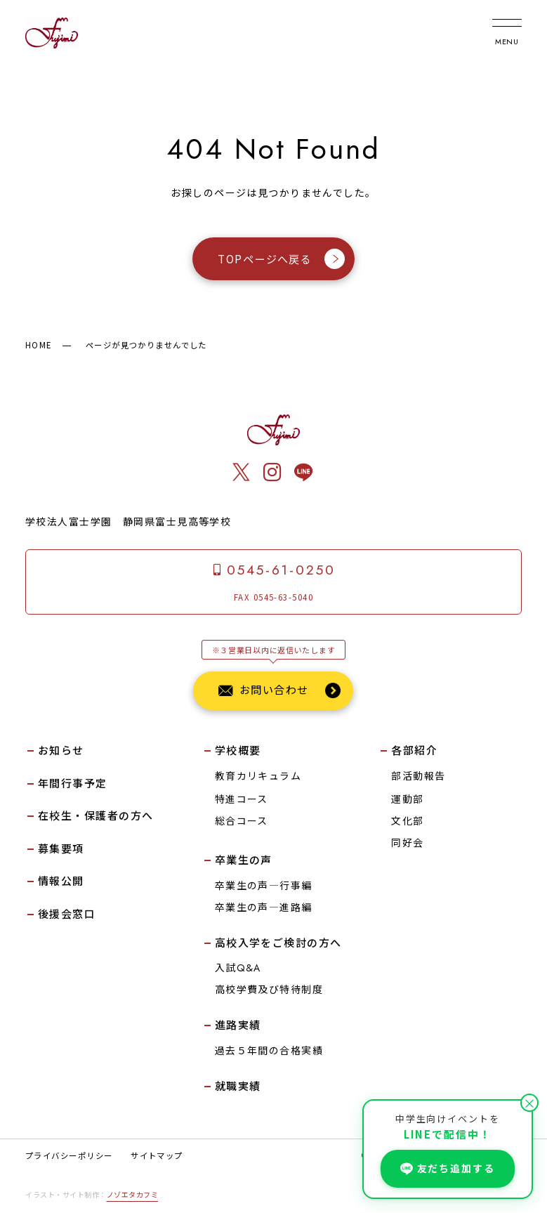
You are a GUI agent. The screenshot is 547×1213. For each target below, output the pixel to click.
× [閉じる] (529, 1103)
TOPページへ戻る (281, 258)
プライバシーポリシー (68, 1155)
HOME (38, 344)
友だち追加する (447, 1168)
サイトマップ (157, 1155)
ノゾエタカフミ (133, 1194)
